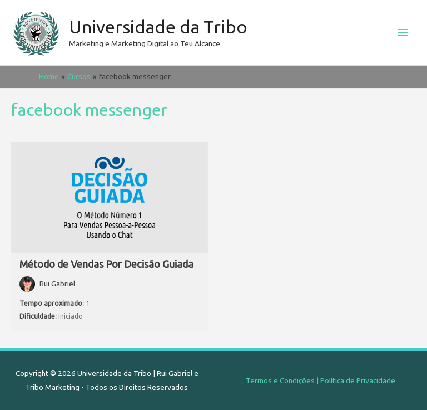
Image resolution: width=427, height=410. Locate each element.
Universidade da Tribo (158, 27)
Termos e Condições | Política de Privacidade (320, 380)
